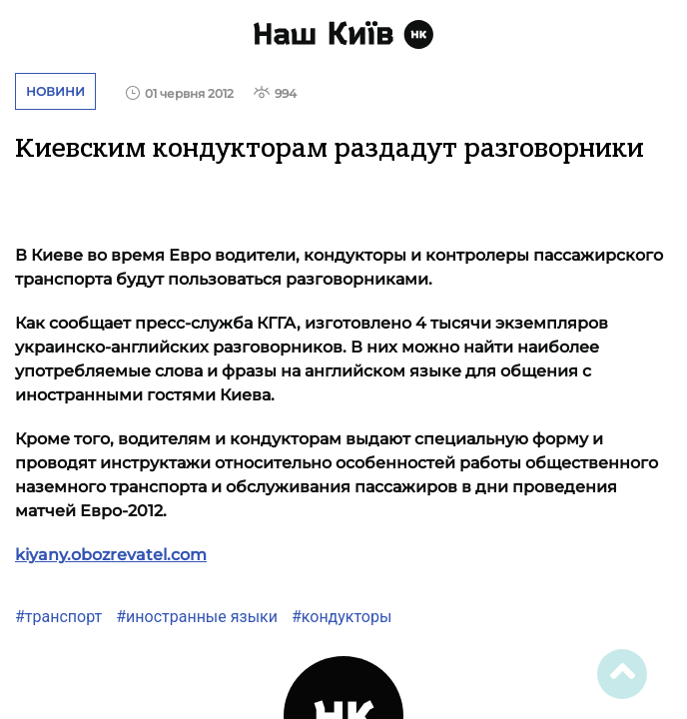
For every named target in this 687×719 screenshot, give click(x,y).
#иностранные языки (195, 616)
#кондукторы (339, 616)
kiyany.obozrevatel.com (111, 554)
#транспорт (58, 616)
